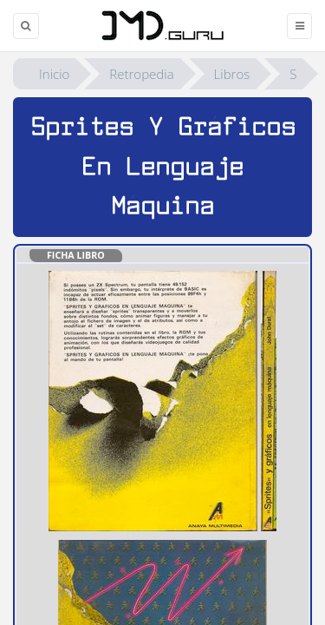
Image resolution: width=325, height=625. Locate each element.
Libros (232, 73)
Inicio (54, 73)
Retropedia (141, 73)
